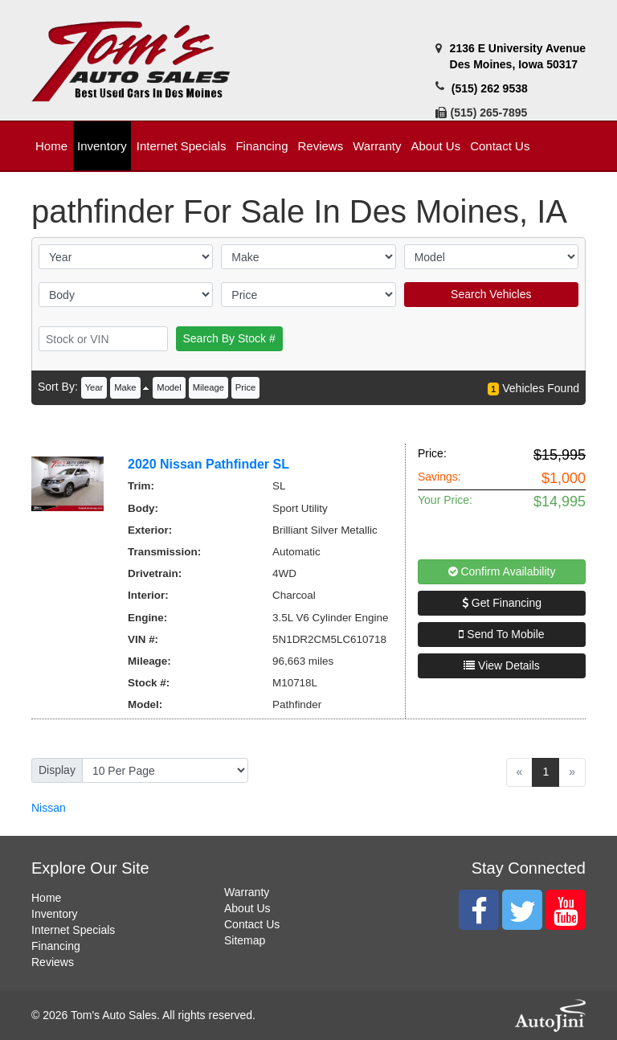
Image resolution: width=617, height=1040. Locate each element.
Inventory (54, 913)
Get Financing (501, 602)
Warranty (246, 892)
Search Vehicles (491, 294)
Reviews (52, 962)
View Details (502, 665)
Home (46, 897)
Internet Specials (73, 929)
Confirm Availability (502, 571)
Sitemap (244, 940)
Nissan (48, 807)
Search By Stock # (229, 338)
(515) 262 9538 (490, 88)
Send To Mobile (501, 634)
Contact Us (252, 924)
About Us (247, 908)
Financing (55, 946)
